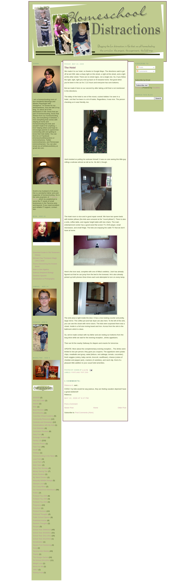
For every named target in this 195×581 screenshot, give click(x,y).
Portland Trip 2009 (40, 499)
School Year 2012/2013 (42, 539)
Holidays (36, 453)
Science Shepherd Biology (43, 273)
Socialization (38, 542)
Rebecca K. (69, 385)
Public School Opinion (41, 517)
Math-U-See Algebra (41, 269)
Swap (35, 548)
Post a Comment (71, 404)
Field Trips (37, 447)
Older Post (122, 408)
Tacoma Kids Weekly (41, 551)
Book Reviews (38, 410)
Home (95, 408)
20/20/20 (36, 398)
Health (35, 450)
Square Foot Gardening (42, 545)
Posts (140, 67)
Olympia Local (38, 484)
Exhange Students (40, 437)
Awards (36, 404)
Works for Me (38, 566)
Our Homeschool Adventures (44, 490)
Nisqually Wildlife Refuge (42, 480)
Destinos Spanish (40, 276)
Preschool (37, 508)
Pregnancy (37, 505)
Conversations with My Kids (44, 425)
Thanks (36, 554)
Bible (35, 407)
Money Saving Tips (40, 471)
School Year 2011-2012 (42, 536)
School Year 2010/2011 (42, 533)
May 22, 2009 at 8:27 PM (76, 398)
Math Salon (37, 465)
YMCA (35, 570)
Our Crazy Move (39, 487)
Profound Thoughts (40, 514)
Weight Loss (38, 563)
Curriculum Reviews (41, 431)
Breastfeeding (38, 413)
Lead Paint (37, 459)
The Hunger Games (40, 557)
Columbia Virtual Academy (43, 416)
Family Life (37, 440)
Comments (142, 71)
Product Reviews (39, 511)
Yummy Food (38, 573)
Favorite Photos (39, 444)
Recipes (36, 527)
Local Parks (37, 462)
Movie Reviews (39, 474)
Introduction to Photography (44, 279)
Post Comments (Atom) (84, 413)
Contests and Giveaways (42, 422)
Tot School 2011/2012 (41, 560)
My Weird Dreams (40, 477)
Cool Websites (38, 428)
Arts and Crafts (39, 401)
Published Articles (40, 520)
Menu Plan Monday (40, 468)
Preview (138, 88)
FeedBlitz (156, 88)
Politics (35, 493)
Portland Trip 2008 (40, 496)
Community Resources (42, 419)
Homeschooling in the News (44, 456)
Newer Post (69, 408)
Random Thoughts (40, 523)
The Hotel (70, 67)
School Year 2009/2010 (42, 530)
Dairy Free (37, 434)
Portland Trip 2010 (40, 502)
